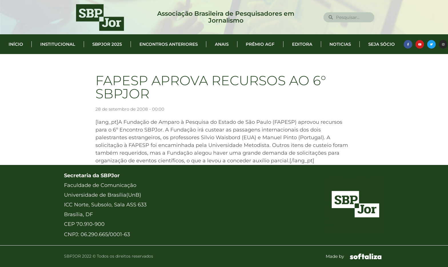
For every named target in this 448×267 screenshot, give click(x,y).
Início (16, 44)
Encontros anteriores (168, 44)
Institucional (57, 44)
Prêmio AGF (260, 44)
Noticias (340, 44)
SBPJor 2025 (107, 44)
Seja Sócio (381, 44)
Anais (222, 44)
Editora (302, 44)
